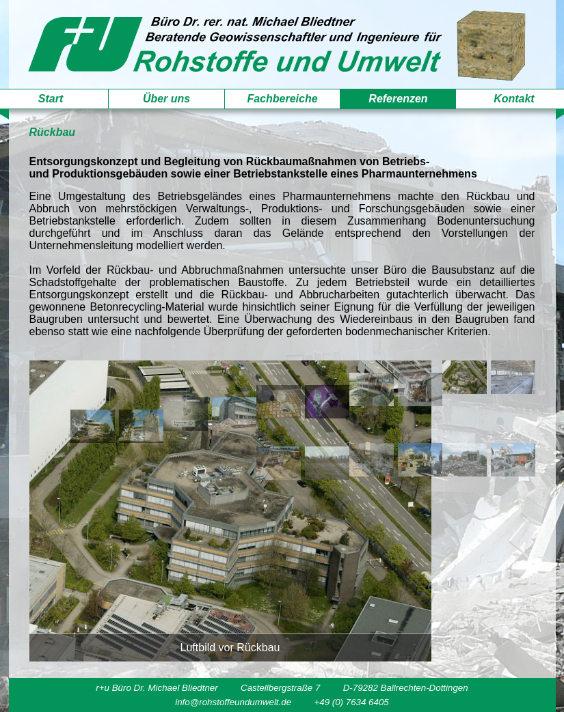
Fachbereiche (282, 98)
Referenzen (397, 98)
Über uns (166, 98)
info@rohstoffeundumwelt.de (233, 702)
